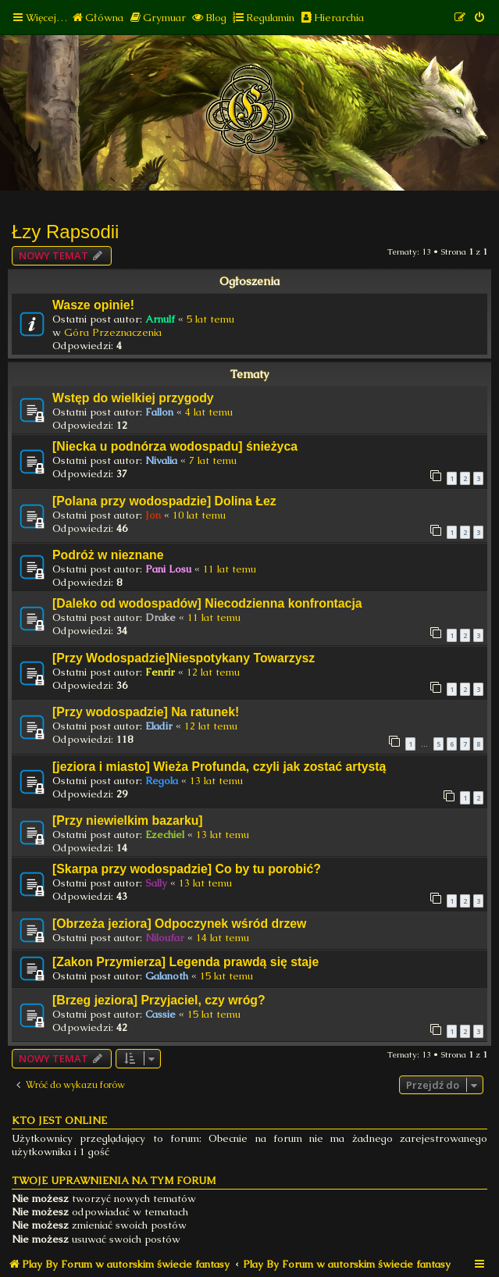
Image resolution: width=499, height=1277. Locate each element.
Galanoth (166, 976)
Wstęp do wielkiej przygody (133, 398)
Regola (161, 780)
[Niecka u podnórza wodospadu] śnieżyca (175, 446)
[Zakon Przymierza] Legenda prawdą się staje (185, 961)
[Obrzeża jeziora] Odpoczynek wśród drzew (179, 923)
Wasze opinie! (93, 305)
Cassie (160, 1014)
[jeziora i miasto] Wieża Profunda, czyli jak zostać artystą (219, 766)
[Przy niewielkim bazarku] (127, 820)
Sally (156, 883)
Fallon (159, 412)
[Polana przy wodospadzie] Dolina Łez (164, 501)
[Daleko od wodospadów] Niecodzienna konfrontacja (207, 603)
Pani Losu (168, 569)
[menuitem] (97, 17)
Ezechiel (164, 834)
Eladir (159, 726)
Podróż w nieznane (107, 555)
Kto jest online (59, 1120)
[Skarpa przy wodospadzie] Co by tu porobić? (186, 869)
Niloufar (164, 937)
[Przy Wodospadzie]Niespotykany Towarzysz (183, 658)
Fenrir (160, 672)
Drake (160, 617)
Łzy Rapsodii (65, 231)
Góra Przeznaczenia (113, 332)
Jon (153, 515)
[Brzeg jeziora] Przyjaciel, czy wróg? (159, 1000)
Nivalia (161, 460)
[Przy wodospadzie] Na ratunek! (145, 712)
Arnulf (160, 319)
